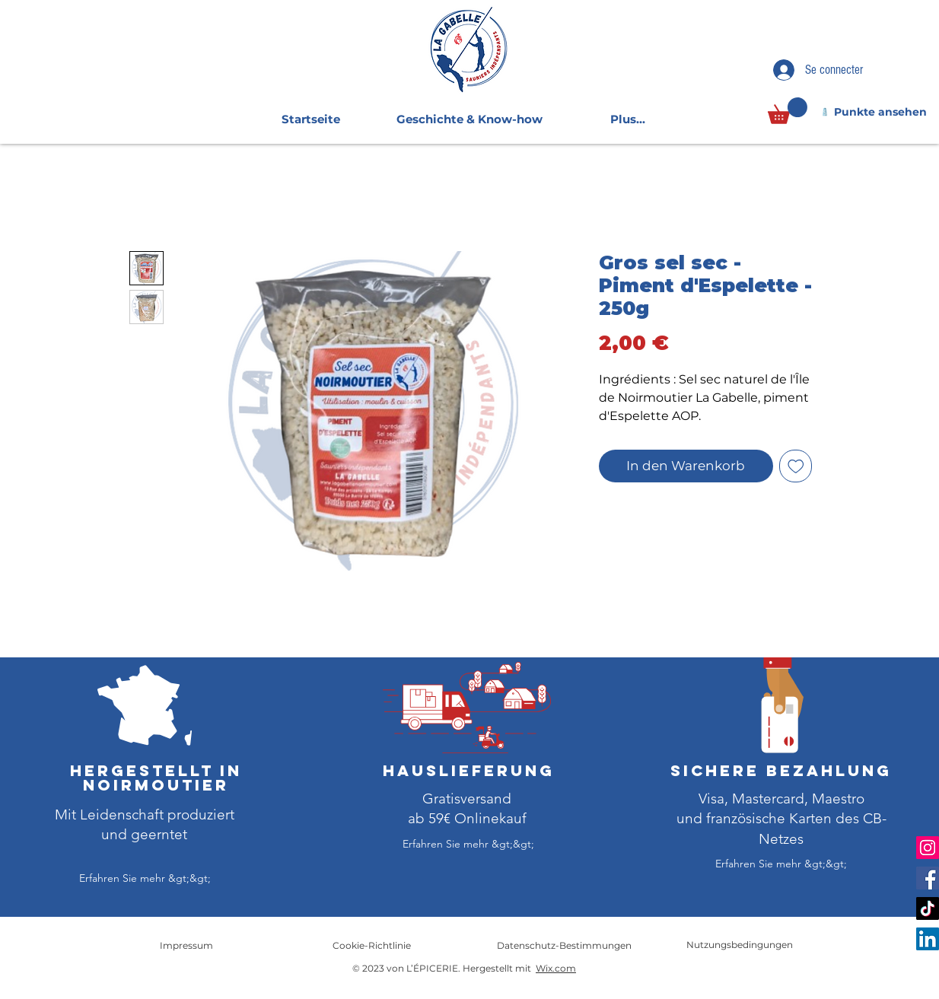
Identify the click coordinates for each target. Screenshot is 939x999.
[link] (787, 110)
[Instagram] (927, 847)
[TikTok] (927, 908)
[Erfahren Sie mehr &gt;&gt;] (144, 878)
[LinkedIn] (927, 938)
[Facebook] (927, 878)
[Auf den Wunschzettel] (796, 466)
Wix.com (556, 968)
